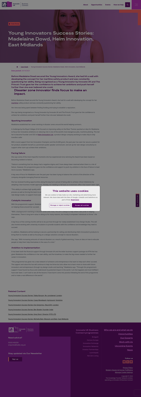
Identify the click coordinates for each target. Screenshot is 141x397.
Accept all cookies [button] (82, 205)
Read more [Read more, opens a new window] (75, 200)
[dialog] (70, 198)
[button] (59, 205)
